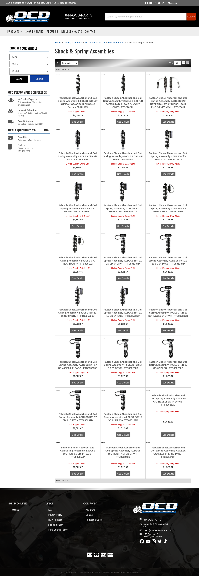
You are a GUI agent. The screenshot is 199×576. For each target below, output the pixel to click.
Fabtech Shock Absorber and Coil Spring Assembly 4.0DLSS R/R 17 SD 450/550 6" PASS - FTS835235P (77, 364)
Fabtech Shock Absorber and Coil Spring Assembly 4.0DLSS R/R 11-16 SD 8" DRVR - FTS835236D (77, 312)
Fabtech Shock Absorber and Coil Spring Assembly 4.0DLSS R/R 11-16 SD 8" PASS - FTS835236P (123, 312)
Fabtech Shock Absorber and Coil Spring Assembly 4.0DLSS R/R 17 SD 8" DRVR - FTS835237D (77, 417)
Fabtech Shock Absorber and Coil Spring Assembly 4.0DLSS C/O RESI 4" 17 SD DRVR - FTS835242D (123, 452)
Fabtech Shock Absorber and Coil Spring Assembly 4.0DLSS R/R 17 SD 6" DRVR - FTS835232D (123, 364)
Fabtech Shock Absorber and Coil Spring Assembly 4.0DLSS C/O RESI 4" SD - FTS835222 (168, 156)
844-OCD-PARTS (152, 520)
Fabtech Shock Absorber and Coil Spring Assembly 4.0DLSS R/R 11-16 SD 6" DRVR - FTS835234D (123, 260)
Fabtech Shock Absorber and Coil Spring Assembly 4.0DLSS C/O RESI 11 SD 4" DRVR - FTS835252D (168, 400)
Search (39, 78)
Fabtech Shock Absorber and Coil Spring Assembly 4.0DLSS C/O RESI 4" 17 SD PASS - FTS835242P (168, 452)
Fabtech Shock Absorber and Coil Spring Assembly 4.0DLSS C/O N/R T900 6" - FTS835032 (123, 156)
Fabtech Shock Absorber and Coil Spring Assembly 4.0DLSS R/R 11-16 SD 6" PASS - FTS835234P (168, 260)
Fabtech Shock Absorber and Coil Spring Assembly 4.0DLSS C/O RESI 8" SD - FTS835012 (123, 208)
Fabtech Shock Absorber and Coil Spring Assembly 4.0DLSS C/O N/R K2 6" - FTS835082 (78, 156)
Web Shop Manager (131, 572)
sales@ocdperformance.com (157, 530)
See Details (77, 122)
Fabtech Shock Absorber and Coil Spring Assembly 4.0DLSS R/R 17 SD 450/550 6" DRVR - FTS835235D (168, 312)
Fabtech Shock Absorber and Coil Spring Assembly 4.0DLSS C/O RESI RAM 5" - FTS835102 (168, 208)
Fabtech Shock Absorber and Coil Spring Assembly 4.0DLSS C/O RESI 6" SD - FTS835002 (77, 208)
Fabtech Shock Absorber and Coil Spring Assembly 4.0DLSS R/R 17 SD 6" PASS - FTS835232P (168, 364)
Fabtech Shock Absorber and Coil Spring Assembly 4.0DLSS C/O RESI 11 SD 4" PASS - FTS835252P (77, 452)
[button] (150, 16)
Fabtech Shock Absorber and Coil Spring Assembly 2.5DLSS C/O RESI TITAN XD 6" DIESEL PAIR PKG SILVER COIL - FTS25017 (168, 103)
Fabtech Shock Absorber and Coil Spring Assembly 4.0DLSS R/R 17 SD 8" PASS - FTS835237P (123, 417)
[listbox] (29, 57)
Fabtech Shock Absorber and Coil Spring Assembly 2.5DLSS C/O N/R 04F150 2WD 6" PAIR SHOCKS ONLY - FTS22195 (78, 103)
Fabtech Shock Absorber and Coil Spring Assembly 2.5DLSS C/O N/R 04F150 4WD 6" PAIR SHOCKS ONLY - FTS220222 (123, 103)
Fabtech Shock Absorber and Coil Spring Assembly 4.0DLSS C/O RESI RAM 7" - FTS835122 (77, 260)
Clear (19, 79)
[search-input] (146, 16)
